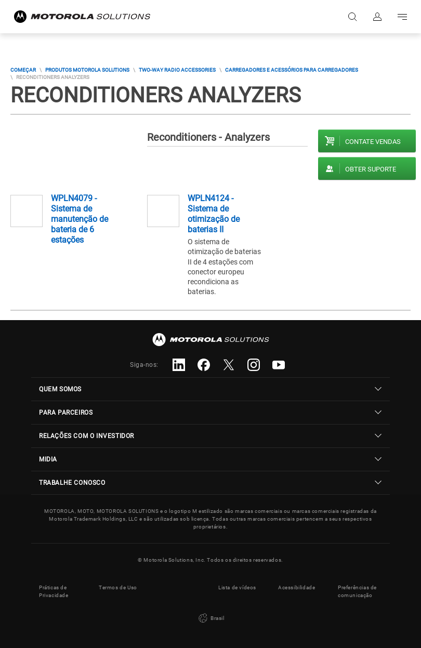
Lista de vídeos (237, 587)
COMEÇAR (23, 70)
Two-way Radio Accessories (177, 70)
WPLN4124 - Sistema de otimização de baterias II (214, 213)
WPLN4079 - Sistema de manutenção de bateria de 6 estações (79, 219)
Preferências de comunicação (357, 591)
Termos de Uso (118, 587)
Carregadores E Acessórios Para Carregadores (291, 70)
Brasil (210, 618)
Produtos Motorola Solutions (87, 70)
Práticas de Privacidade (54, 591)
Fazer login (377, 16)
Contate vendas (373, 142)
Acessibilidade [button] (296, 587)
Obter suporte (370, 169)
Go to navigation (402, 16)
